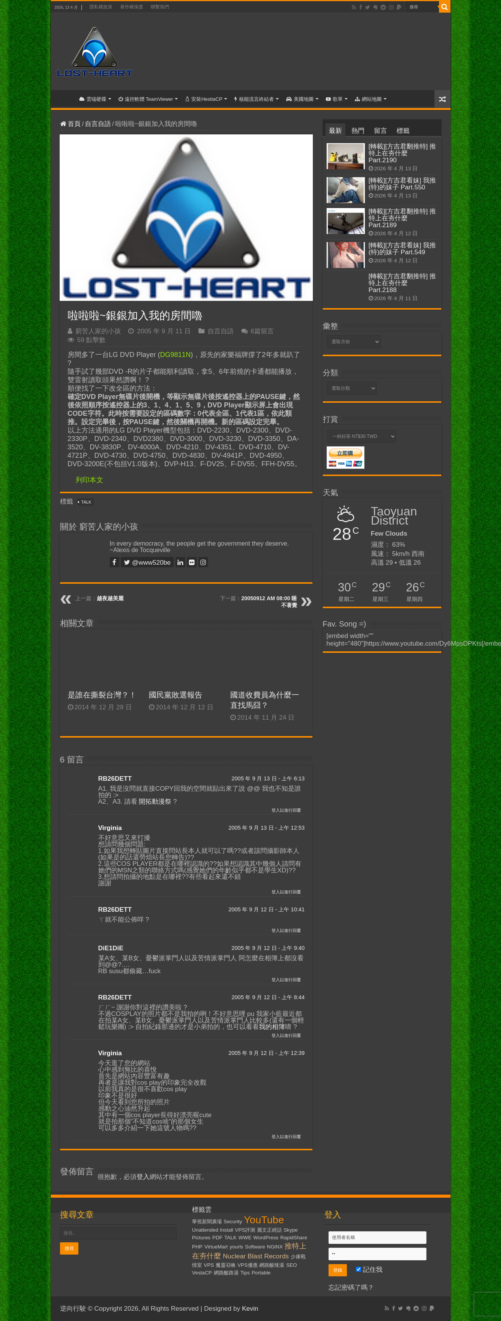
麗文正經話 (269, 1230)
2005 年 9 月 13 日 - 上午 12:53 (266, 828)
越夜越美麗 (110, 598)
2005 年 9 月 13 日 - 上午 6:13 (267, 778)
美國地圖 (300, 99)
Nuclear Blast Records (256, 1256)
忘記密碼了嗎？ (351, 1287)
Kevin (250, 1308)
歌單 (334, 99)
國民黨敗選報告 (175, 695)
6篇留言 (262, 331)
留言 (380, 130)
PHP (197, 1247)
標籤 (403, 130)
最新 (335, 130)
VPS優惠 (247, 1265)
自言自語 (98, 124)
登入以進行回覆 (286, 810)
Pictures (201, 1237)
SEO (291, 1265)
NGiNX (275, 1247)
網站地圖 (368, 99)
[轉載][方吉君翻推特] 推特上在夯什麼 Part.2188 (402, 283)
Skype (290, 1230)
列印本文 (89, 480)
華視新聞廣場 (207, 1221)
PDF (217, 1237)
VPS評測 (245, 1230)
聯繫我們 (160, 7)
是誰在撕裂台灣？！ (102, 695)
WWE (245, 1237)
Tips (245, 1273)
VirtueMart (216, 1247)
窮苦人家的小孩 (98, 331)
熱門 (357, 130)
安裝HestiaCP (203, 99)
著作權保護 (131, 7)
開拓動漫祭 (155, 801)
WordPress (265, 1237)
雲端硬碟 (92, 99)
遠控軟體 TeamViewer (146, 99)
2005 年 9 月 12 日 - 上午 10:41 (266, 909)
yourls (236, 1247)
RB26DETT (115, 778)
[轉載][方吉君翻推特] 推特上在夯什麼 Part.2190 (402, 153)
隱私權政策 (100, 7)
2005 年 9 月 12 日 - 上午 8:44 (267, 997)
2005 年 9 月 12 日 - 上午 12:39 (266, 1053)
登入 (143, 1177)
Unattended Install (212, 1230)
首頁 (65, 98)
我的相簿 (272, 1026)
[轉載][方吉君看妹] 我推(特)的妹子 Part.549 (402, 249)
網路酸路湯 (226, 1273)
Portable (261, 1273)
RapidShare (293, 1237)
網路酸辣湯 (271, 1265)
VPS (209, 1265)
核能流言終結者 (254, 99)
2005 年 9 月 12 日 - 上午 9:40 (267, 948)
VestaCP (202, 1273)
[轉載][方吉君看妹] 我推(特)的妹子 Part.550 (402, 184)
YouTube (264, 1220)
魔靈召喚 (226, 1265)
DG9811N (175, 355)
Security (233, 1221)
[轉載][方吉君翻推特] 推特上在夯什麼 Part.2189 (402, 218)
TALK (86, 502)
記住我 (369, 1269)
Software (255, 1247)
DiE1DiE (111, 948)
